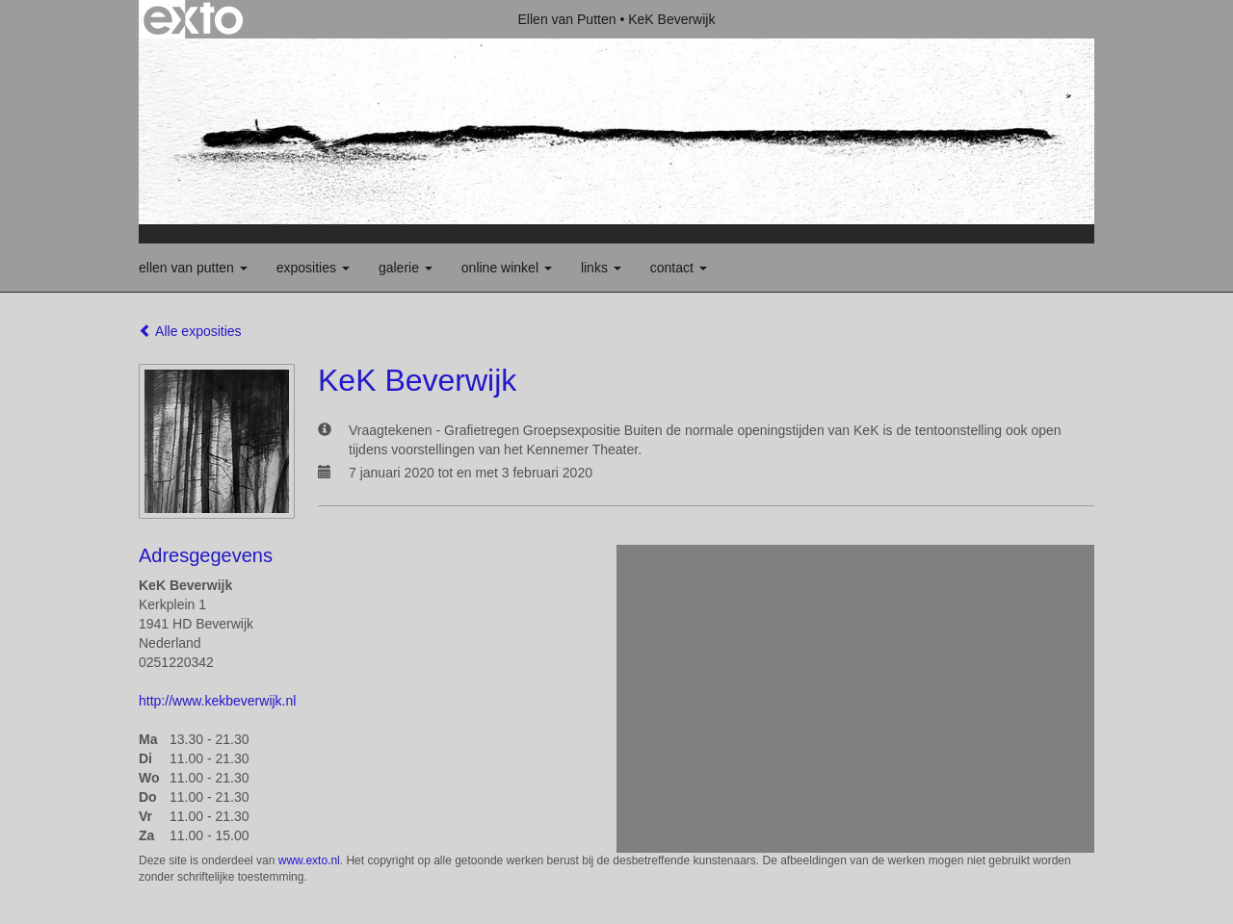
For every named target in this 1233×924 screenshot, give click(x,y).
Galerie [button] (406, 267)
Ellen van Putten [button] (193, 267)
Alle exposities (190, 331)
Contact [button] (678, 267)
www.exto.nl (309, 860)
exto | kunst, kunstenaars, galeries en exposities (193, 19)
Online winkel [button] (506, 267)
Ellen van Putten (567, 19)
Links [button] (601, 267)
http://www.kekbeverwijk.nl (217, 700)
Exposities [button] (313, 267)
